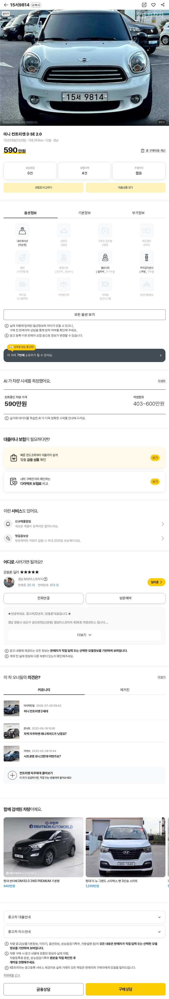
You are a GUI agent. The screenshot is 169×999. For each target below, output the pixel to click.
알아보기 (84, 458)
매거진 (125, 690)
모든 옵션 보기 (84, 315)
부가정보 (138, 213)
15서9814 (25, 5)
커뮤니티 (44, 690)
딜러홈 (155, 582)
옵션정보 (30, 213)
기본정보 (84, 213)
